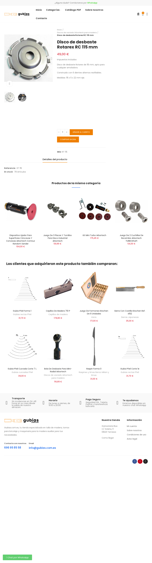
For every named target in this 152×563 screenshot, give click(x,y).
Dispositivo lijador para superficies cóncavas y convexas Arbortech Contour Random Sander (20, 239)
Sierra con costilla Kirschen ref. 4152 (129, 312)
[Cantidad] (62, 132)
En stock (8, 171)
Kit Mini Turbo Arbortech (94, 235)
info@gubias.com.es (43, 448)
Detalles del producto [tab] (55, 159)
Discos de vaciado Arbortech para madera (58, 376)
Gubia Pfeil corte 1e (129, 368)
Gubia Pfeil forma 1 (22, 310)
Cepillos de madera (58, 314)
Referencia (9, 168)
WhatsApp (92, 2)
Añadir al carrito (81, 132)
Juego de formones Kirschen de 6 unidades (94, 312)
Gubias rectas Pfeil (22, 314)
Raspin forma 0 (93, 368)
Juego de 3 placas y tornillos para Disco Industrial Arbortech (57, 238)
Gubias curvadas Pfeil (22, 372)
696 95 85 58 (13, 448)
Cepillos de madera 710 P (58, 310)
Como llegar (108, 437)
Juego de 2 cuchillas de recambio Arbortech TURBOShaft (131, 238)
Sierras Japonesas (130, 317)
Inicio (94, 317)
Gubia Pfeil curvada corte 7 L (22, 368)
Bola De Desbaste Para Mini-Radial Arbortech (58, 370)
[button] (17, 557)
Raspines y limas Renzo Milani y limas (94, 374)
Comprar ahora (68, 139)
